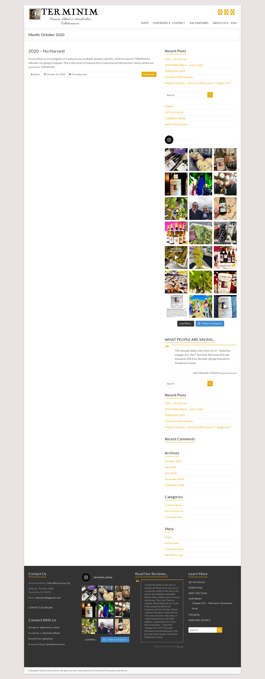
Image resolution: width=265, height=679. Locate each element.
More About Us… (175, 511)
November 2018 (174, 485)
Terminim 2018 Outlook (179, 77)
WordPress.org (174, 554)
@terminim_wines (49, 627)
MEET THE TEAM (197, 593)
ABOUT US (219, 22)
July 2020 (170, 467)
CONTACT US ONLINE (40, 607)
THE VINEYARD (198, 22)
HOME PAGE (195, 587)
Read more (149, 74)
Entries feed (172, 543)
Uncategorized (79, 74)
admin (36, 74)
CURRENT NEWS (175, 118)
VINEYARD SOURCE (199, 620)
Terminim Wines (51, 633)
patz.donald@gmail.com (48, 597)
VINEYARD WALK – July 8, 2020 (184, 65)
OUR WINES (160, 22)
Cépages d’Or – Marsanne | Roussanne (212, 603)
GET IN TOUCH (174, 112)
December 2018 (174, 479)
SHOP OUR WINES (176, 124)
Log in (168, 537)
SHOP (145, 22)
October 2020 (173, 461)
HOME (169, 106)
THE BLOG (194, 614)
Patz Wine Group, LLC (59, 583)
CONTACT (178, 22)
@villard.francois (56, 644)
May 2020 (171, 473)
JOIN (233, 22)
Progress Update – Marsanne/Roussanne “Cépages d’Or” (198, 83)
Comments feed (174, 549)
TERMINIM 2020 (175, 71)
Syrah (195, 608)
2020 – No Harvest (46, 51)
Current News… (174, 505)
